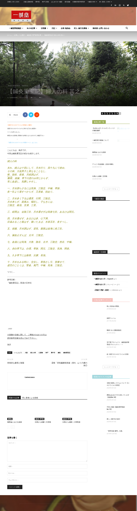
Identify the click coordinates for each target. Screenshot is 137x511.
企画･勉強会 (65, 28)
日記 (54, 28)
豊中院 (38, 2)
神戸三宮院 (45, 2)
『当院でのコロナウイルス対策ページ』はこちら (22, 142)
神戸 (47, 353)
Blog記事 (32, 28)
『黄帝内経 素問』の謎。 (115, 431)
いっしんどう (18, 353)
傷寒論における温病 (14, 422)
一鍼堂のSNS (92, 2)
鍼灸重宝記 (25, 85)
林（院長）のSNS (105, 2)
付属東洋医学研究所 (78, 2)
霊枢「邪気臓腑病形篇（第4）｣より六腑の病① (69, 364)
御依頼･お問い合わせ (101, 28)
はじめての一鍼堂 (56, 2)
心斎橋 (41, 353)
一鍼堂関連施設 (16, 28)
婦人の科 (33, 353)
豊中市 (53, 353)
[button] (127, 28)
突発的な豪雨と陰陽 (15, 363)
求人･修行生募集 (81, 28)
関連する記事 (14, 398)
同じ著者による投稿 (30, 398)
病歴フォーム (111, 318)
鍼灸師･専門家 (40, 419)
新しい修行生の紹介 (113, 419)
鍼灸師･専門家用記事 (34, 35)
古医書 (44, 28)
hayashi (110, 279)
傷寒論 (10, 419)
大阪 (26, 353)
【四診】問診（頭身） (102, 290)
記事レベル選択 (19, 35)
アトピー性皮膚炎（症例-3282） (103, 164)
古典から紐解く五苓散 (43, 422)
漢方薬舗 (67, 2)
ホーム (9, 35)
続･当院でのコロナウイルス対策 (117, 354)
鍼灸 (59, 353)
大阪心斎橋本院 (28, 2)
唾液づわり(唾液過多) (114, 330)
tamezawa (13, 97)
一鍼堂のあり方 (99, 279)
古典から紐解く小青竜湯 (71, 422)
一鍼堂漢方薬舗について (100, 140)
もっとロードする (111, 189)
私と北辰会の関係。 (113, 306)
